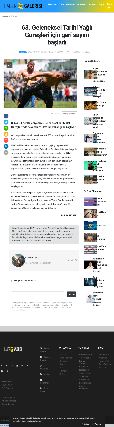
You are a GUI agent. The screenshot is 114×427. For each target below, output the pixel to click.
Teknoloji (64, 371)
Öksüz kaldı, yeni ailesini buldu (98, 179)
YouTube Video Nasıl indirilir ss (99, 249)
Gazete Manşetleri (84, 387)
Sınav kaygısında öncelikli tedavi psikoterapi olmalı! (99, 121)
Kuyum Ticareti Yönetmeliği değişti (99, 105)
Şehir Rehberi (85, 383)
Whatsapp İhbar (8, 401)
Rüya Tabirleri (105, 364)
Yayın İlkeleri (7, 385)
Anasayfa (6, 16)
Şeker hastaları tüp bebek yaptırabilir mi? (99, 152)
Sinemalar (84, 376)
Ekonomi (52, 4)
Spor (15, 16)
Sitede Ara (104, 354)
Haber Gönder (7, 404)
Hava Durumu (85, 354)
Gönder (71, 294)
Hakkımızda (6, 381)
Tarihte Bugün (85, 373)
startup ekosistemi (8, 425)
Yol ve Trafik (85, 358)
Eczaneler (83, 366)
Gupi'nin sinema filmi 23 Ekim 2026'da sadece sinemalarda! (99, 74)
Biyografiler (104, 361)
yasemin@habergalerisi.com (38, 263)
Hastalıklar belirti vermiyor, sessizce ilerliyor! (97, 298)
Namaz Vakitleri (83, 362)
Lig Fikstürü (84, 370)
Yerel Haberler (67, 4)
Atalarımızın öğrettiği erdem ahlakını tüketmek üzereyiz (99, 265)
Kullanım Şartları (8, 397)
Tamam (96, 424)
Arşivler (46, 374)
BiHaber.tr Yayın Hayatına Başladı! (99, 201)
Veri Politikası (7, 388)
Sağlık (62, 374)
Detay (85, 424)
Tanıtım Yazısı (99, 225)
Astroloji (102, 367)
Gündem (81, 4)
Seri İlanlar (84, 380)
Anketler (103, 358)
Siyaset (92, 4)
